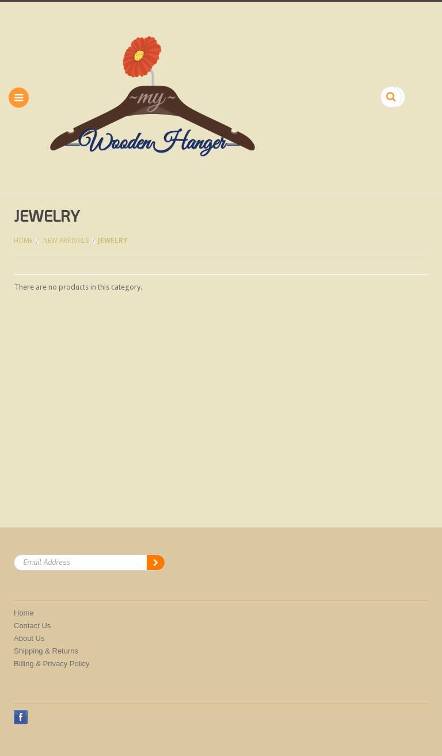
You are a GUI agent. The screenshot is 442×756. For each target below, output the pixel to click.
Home (23, 241)
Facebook (21, 717)
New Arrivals (66, 241)
